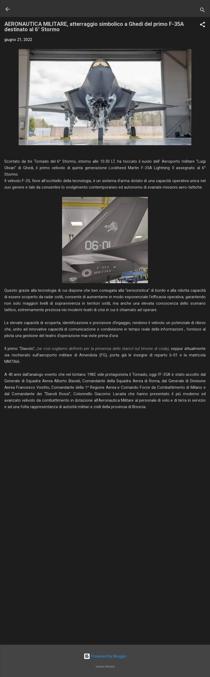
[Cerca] (202, 11)
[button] (202, 25)
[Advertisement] (105, 598)
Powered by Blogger (105, 656)
